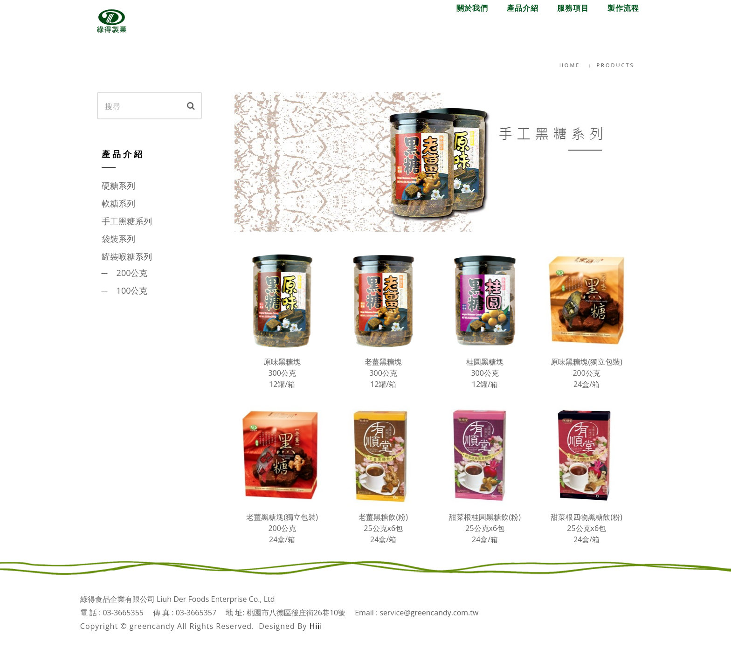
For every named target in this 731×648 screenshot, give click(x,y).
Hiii (315, 626)
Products (615, 65)
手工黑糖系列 (127, 221)
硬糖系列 (118, 185)
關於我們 (472, 29)
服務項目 (573, 29)
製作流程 (623, 29)
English (623, 14)
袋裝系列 (118, 238)
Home (569, 65)
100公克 (132, 290)
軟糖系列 (118, 203)
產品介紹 (522, 29)
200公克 (132, 272)
